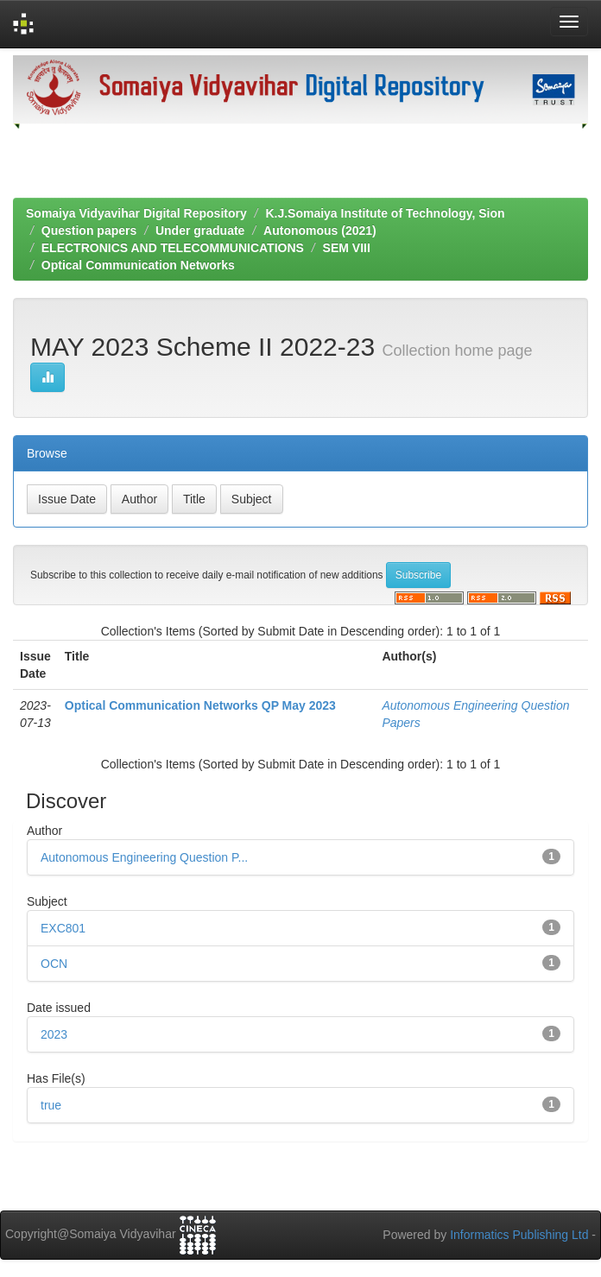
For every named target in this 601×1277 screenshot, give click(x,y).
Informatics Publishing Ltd (519, 1235)
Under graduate (199, 230)
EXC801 (63, 928)
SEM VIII (346, 248)
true (51, 1105)
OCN (54, 963)
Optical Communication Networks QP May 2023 (200, 705)
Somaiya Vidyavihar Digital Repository (136, 213)
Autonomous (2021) (319, 230)
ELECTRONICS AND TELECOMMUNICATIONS (172, 248)
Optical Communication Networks (138, 265)
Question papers (88, 230)
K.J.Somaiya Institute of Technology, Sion (384, 213)
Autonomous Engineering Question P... (144, 857)
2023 (54, 1034)
